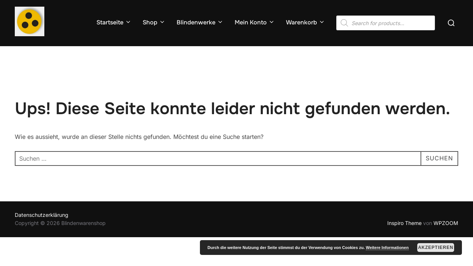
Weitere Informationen (387, 247)
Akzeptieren (435, 247)
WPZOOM (445, 223)
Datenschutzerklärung (41, 215)
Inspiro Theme (404, 223)
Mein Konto (255, 22)
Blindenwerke (200, 22)
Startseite (114, 22)
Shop (154, 22)
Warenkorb (305, 22)
